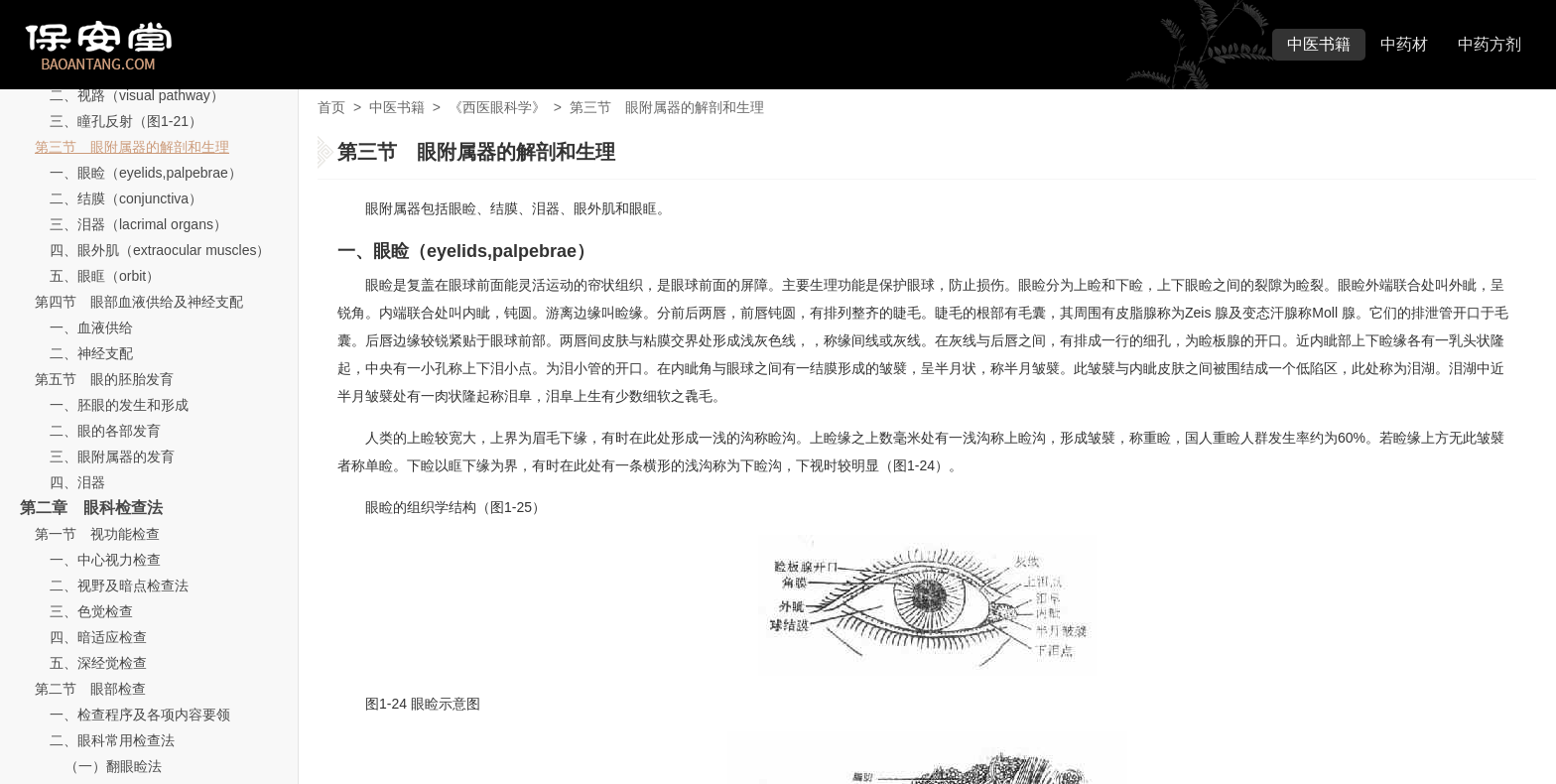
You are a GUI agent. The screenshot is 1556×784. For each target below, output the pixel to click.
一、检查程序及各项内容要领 (140, 714)
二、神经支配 (91, 353)
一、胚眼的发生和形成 (119, 405)
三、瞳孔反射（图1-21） (126, 121)
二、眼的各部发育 (105, 431)
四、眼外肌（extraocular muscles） (160, 250)
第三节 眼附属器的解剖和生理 (132, 147)
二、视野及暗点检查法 (119, 585)
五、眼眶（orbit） (105, 276)
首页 (331, 107)
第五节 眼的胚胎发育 (104, 379)
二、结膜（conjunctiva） (126, 198)
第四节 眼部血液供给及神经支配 (139, 302)
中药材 (1404, 44)
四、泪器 (77, 482)
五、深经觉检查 (98, 663)
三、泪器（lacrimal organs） (138, 224)
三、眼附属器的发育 (112, 456)
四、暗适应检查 (98, 637)
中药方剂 (1489, 44)
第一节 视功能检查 (97, 534)
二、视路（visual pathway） (137, 95)
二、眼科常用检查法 (112, 740)
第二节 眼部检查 (90, 689)
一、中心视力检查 (105, 560)
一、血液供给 (91, 327)
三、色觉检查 (91, 611)
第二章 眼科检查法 (91, 507)
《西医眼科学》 (497, 107)
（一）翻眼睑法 (113, 766)
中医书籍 (1319, 44)
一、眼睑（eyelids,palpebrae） (146, 173)
